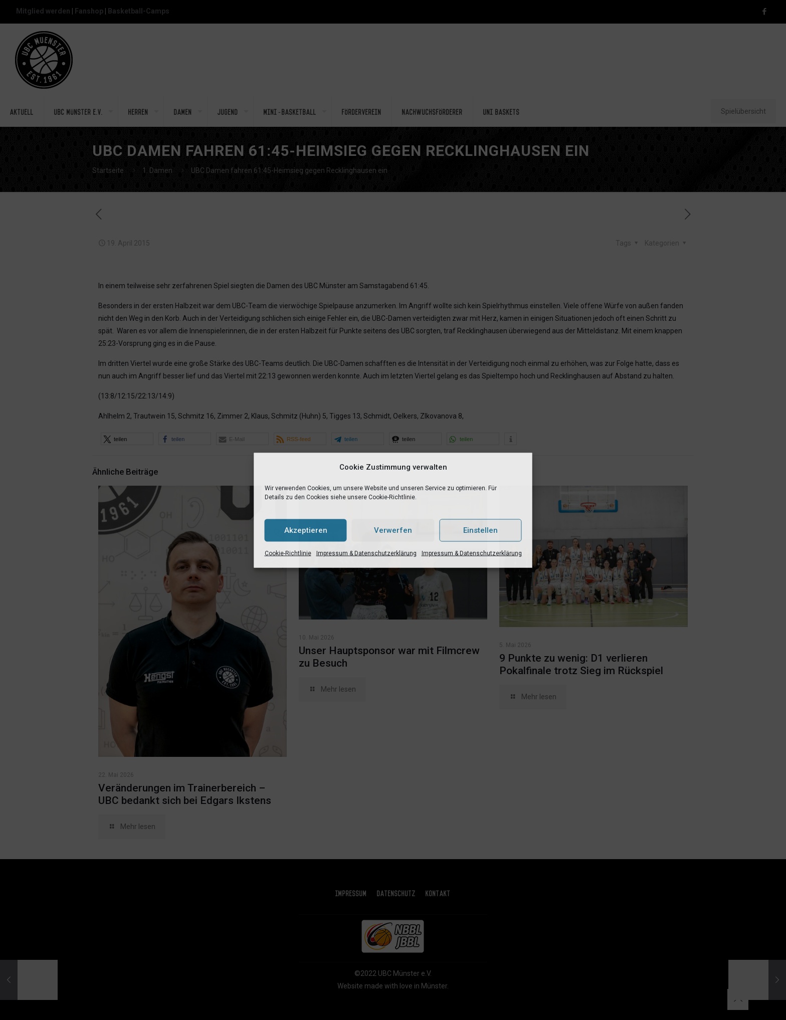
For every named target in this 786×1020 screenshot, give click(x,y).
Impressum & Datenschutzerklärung (366, 552)
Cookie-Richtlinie (288, 552)
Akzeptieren (305, 530)
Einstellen (480, 530)
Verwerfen (393, 530)
